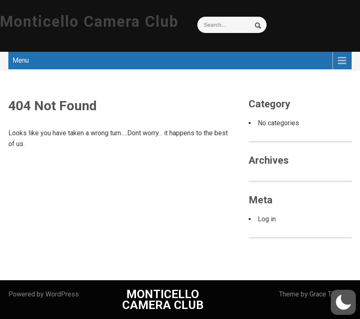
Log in (267, 219)
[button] (343, 302)
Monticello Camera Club (89, 21)
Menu (21, 60)
